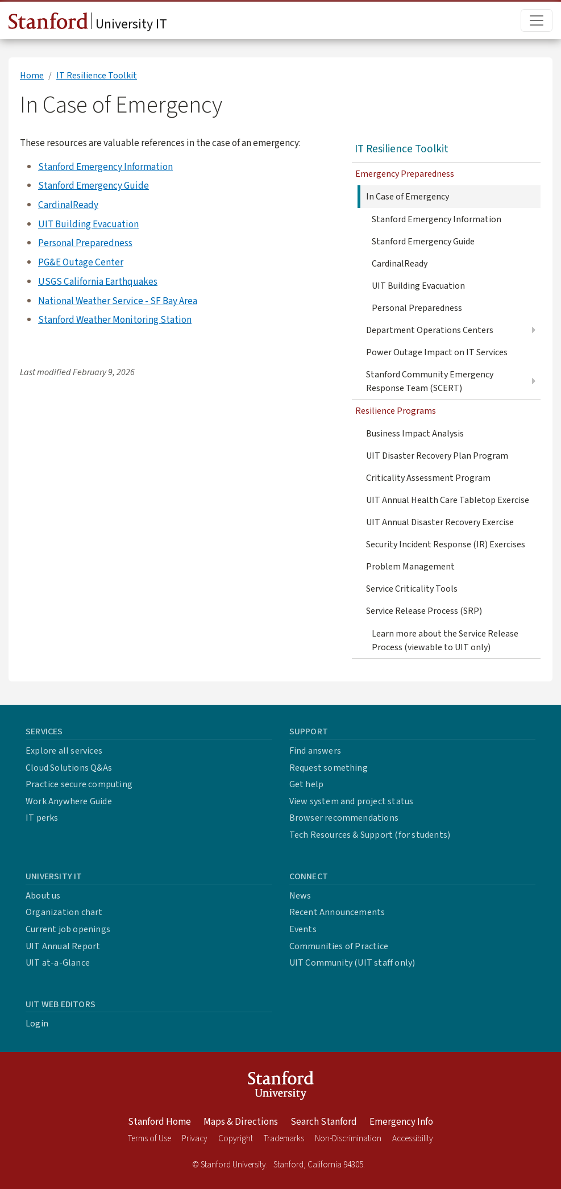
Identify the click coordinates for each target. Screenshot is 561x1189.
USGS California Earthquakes (97, 282)
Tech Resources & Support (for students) (370, 835)
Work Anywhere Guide (69, 801)
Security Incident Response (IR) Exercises (445, 544)
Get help (306, 784)
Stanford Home (159, 1122)
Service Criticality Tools (412, 589)
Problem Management (410, 566)
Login (37, 1023)
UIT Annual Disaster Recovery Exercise (440, 522)
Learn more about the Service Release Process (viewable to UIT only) (445, 640)
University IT (88, 23)
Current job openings (68, 929)
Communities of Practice (339, 946)
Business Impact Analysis (415, 433)
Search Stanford (323, 1122)
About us (43, 895)
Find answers (315, 751)
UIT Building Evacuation (88, 224)
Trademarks (284, 1139)
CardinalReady (68, 205)
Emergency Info (401, 1122)
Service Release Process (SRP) (424, 611)
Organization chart (64, 912)
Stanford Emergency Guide (93, 185)
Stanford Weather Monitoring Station (115, 320)
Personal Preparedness (85, 243)
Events (303, 929)
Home (32, 75)
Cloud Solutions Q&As (69, 768)
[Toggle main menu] (536, 20)
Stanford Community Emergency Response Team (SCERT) (429, 381)
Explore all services (64, 751)
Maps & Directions (240, 1122)
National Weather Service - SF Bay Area (117, 301)
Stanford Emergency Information (105, 167)
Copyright (235, 1139)
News (300, 895)
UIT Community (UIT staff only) (352, 963)
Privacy (194, 1139)
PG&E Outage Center (80, 262)
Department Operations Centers (429, 330)
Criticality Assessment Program (428, 478)
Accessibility (412, 1139)
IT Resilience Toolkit (96, 75)
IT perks (42, 818)
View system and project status (351, 801)
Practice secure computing (79, 784)
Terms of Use (149, 1139)
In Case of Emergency (407, 196)
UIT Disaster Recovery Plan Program (437, 456)
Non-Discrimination (348, 1139)
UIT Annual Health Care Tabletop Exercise (447, 500)
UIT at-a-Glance (58, 963)
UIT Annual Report (63, 946)
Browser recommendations (344, 818)
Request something (328, 768)
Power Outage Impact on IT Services (437, 352)
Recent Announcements (337, 912)
